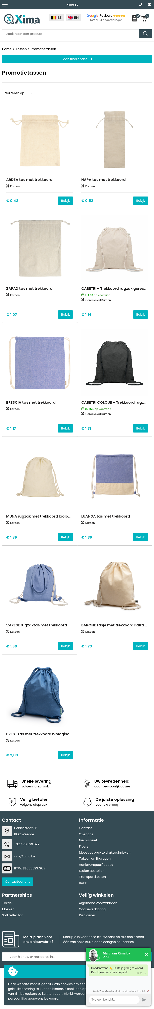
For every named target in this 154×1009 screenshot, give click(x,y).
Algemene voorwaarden (98, 903)
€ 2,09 (12, 755)
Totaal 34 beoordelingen (106, 20)
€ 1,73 (86, 646)
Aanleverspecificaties (96, 864)
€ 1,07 (11, 314)
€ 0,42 (12, 200)
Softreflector (12, 915)
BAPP (83, 883)
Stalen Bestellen (91, 870)
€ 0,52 (87, 200)
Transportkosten (92, 876)
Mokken (8, 909)
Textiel (7, 903)
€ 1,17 (11, 428)
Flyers (83, 846)
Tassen (21, 49)
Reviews (105, 15)
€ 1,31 (86, 428)
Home (6, 49)
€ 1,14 (86, 314)
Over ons (86, 834)
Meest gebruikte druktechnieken (105, 852)
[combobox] (70, 33)
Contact (85, 828)
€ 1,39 (11, 537)
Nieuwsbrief (88, 840)
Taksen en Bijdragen (95, 858)
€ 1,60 (11, 646)
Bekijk (65, 200)
